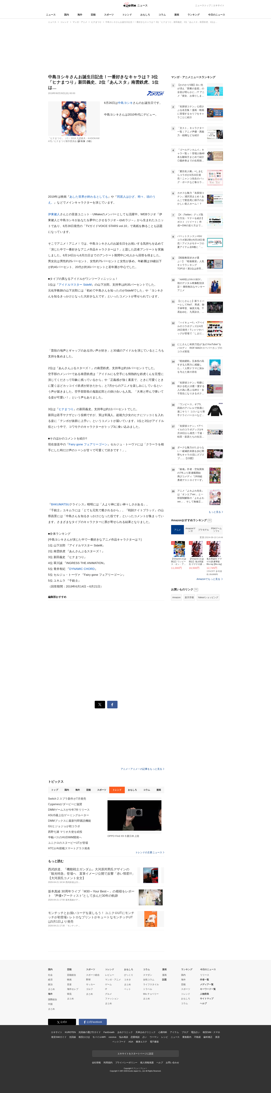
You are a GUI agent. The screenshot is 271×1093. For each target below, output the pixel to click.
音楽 (69, 984)
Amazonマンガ (190, 529)
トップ (54, 790)
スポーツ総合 (93, 975)
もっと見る (216, 512)
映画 (69, 979)
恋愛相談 (135, 1037)
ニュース (51, 14)
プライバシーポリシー (126, 1062)
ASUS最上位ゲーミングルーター (68, 815)
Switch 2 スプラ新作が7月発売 (67, 798)
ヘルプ (203, 1003)
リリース (204, 975)
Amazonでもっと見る (208, 579)
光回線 (72, 1037)
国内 (66, 14)
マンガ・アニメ (113, 979)
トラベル (147, 989)
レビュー (109, 975)
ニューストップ (203, 5)
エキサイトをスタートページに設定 (135, 1053)
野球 (88, 979)
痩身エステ (141, 1041)
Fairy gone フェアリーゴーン (88, 444)
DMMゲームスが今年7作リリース (69, 809)
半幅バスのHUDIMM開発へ (65, 837)
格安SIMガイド (58, 1037)
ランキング (194, 14)
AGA (130, 1041)
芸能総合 (71, 975)
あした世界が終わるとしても (88, 196)
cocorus (112, 1037)
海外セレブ (72, 989)
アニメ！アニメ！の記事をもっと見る (142, 769)
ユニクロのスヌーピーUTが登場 (68, 842)
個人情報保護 (146, 1062)
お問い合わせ (172, 1062)
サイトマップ (206, 998)
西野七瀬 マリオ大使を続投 (65, 831)
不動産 (197, 1037)
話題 (164, 979)
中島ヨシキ (125, 103)
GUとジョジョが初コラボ (64, 826)
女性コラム (148, 979)
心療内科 (162, 1032)
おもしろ (145, 14)
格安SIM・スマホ (211, 1032)
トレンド (127, 14)
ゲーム (108, 984)
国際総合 (52, 999)
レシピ (164, 1037)
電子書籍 (154, 1041)
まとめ (51, 989)
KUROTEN (70, 1032)
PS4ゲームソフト (216, 529)
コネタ (127, 979)
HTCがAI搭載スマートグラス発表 (69, 848)
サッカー (90, 984)
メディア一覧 (206, 984)
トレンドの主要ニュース (149, 852)
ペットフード (119, 1041)
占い (144, 1037)
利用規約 (108, 1062)
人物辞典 (204, 994)
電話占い (195, 1032)
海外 (79, 14)
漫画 (176, 14)
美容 (217, 1037)
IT (106, 989)
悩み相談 (123, 1037)
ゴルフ (89, 989)
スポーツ (109, 14)
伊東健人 (54, 214)
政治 (50, 984)
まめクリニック (125, 1032)
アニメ (177, 529)
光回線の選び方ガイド (89, 1032)
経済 (50, 979)
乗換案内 (186, 1037)
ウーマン (154, 1037)
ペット (127, 989)
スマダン (147, 975)
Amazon (176, 597)
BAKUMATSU (60, 504)
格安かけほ (84, 1037)
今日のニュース (216, 14)
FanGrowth (109, 1032)
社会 (50, 975)
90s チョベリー (151, 994)
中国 (50, 1004)
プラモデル (203, 529)
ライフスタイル (151, 984)
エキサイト (218, 5)
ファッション (112, 998)
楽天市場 (189, 597)
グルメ (108, 994)
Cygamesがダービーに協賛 (65, 804)
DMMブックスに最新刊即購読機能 (69, 820)
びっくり (128, 975)
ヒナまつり (66, 409)
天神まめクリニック (146, 1032)
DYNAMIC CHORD (82, 569)
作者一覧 (204, 979)
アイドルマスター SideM (75, 284)
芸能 (93, 14)
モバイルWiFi (99, 1037)
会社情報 (96, 1062)
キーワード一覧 (208, 989)
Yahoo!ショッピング (208, 597)
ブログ (185, 1032)
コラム (162, 14)
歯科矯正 (207, 1037)
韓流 (69, 994)
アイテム (174, 1032)
